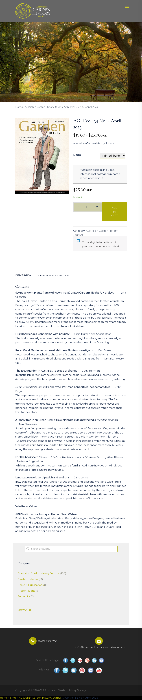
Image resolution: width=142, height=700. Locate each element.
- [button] (78, 207)
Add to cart (114, 212)
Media (77, 154)
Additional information (53, 275)
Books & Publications (31, 585)
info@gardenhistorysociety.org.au (100, 647)
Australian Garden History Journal (44, 107)
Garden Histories (28, 579)
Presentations (26, 590)
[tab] (23, 275)
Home (19, 107)
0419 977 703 (47, 641)
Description (23, 275)
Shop (13, 697)
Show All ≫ (25, 609)
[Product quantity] (87, 207)
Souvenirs (24, 596)
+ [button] (97, 207)
